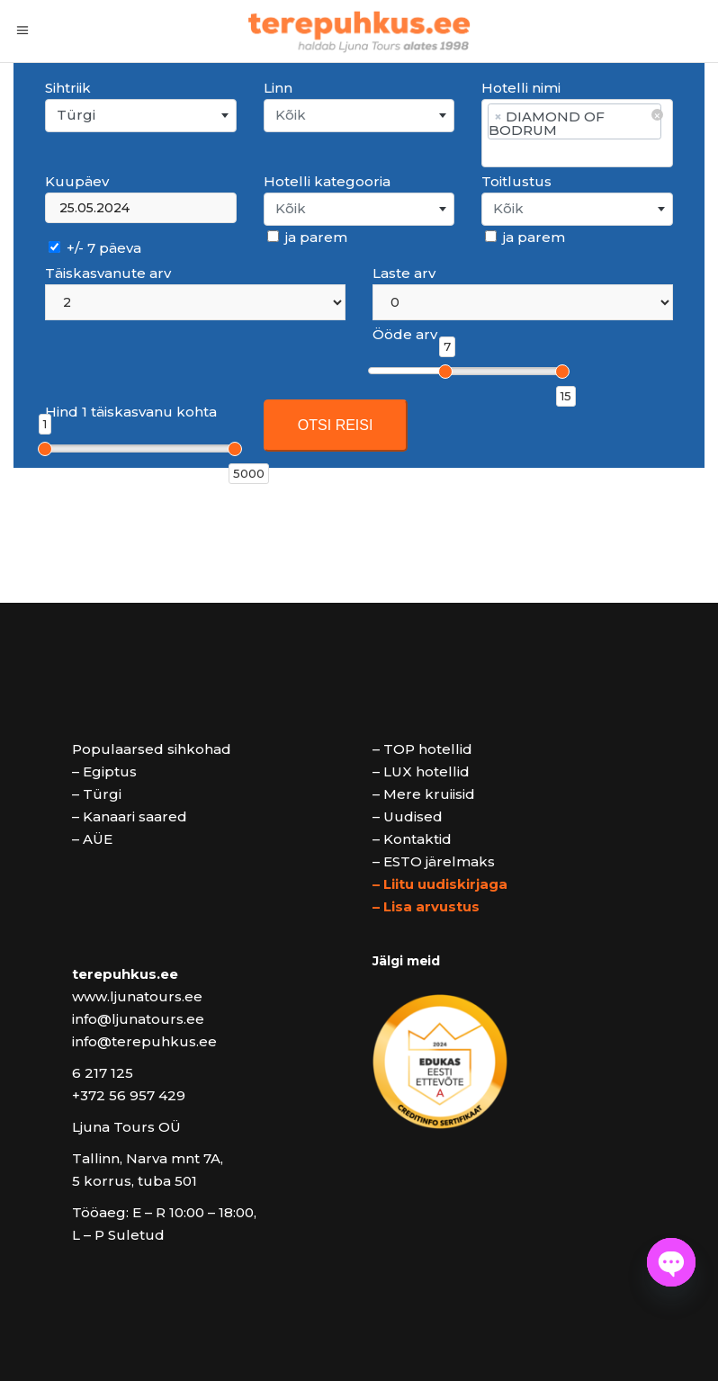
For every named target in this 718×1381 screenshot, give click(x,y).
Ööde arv (404, 334)
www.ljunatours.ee (137, 996)
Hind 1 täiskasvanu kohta (131, 411)
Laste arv (403, 273)
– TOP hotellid (422, 749)
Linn (278, 87)
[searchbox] (576, 152)
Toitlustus (516, 181)
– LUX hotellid (421, 771)
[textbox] (359, 115)
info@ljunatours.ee (138, 1018)
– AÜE (92, 838)
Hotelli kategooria (327, 181)
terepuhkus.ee (125, 973)
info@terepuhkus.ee (144, 1041)
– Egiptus (104, 771)
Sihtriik (68, 87)
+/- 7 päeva (95, 247)
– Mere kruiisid (423, 794)
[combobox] (141, 115)
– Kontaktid (412, 838)
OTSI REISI (335, 425)
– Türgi (96, 794)
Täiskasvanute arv (108, 273)
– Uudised (407, 816)
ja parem (307, 237)
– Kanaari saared (129, 816)
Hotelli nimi (521, 87)
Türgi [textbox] (76, 114)
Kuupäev (77, 181)
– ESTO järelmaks (433, 861)
